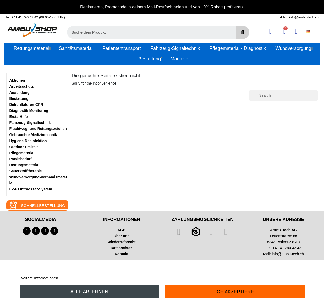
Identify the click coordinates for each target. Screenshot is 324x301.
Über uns (122, 236)
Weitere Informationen (39, 278)
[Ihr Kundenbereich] (270, 31)
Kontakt (121, 254)
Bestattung (19, 98)
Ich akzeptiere (234, 291)
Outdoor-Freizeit (23, 147)
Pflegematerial (22, 153)
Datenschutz (121, 248)
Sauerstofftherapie (25, 171)
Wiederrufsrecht (121, 242)
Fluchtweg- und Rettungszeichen (38, 129)
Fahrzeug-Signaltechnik (30, 123)
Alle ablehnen (89, 291)
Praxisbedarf (20, 159)
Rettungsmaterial (24, 165)
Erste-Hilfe (18, 117)
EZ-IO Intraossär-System (30, 189)
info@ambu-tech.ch (288, 254)
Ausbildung (19, 92)
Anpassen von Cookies (79, 278)
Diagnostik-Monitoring (28, 110)
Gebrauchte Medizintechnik (33, 135)
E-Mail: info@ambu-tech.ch (298, 17)
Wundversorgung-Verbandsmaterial (38, 180)
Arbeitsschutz (21, 86)
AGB (121, 230)
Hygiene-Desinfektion (28, 141)
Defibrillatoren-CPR (26, 104)
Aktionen (17, 80)
